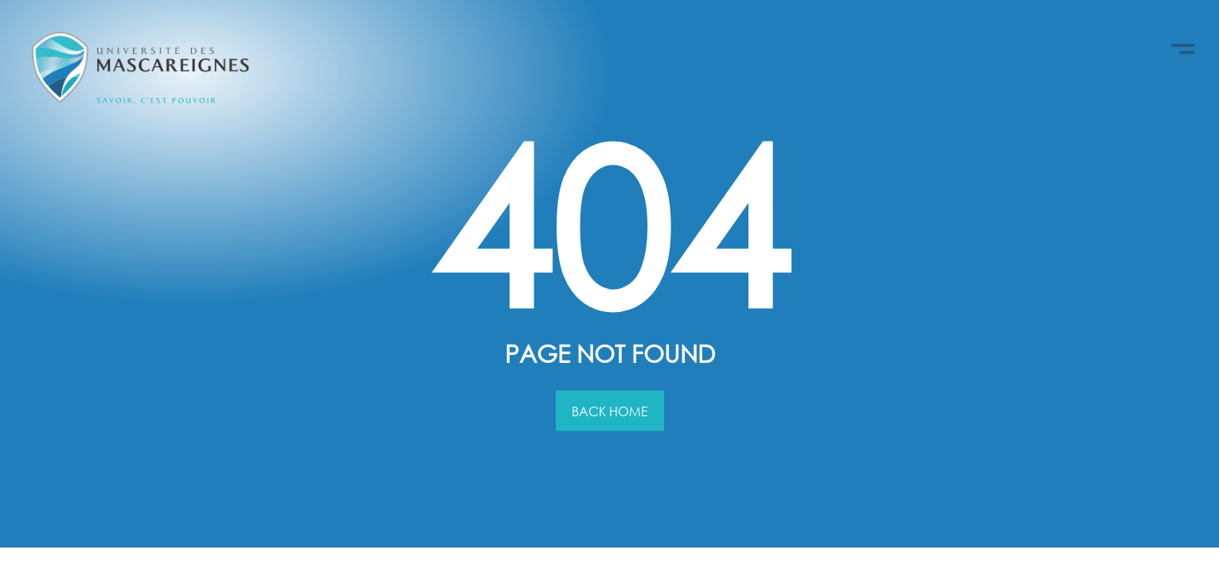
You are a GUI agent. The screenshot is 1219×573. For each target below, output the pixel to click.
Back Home (610, 411)
